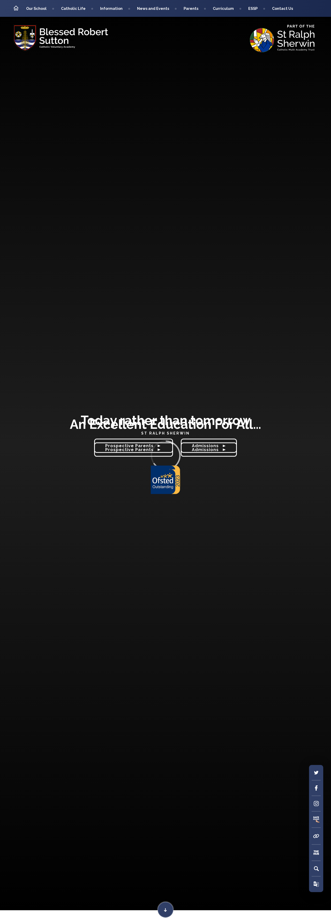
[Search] (316, 868)
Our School (36, 8)
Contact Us (282, 8)
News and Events (153, 8)
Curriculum (223, 8)
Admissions (209, 449)
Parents (191, 8)
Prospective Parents (133, 449)
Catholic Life (73, 8)
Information (111, 8)
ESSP (253, 8)
